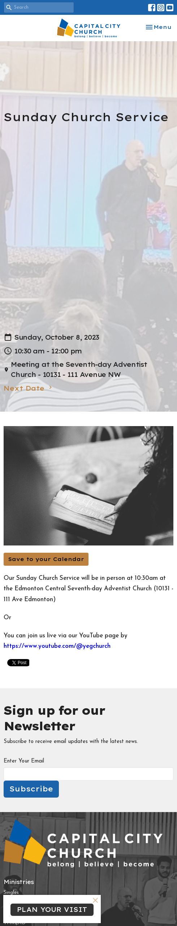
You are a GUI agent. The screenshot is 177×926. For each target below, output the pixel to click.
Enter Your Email (24, 761)
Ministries (19, 881)
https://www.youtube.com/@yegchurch (57, 646)
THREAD (15, 923)
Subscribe (31, 788)
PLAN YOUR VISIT (52, 909)
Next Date (29, 388)
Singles (11, 892)
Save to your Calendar (46, 559)
